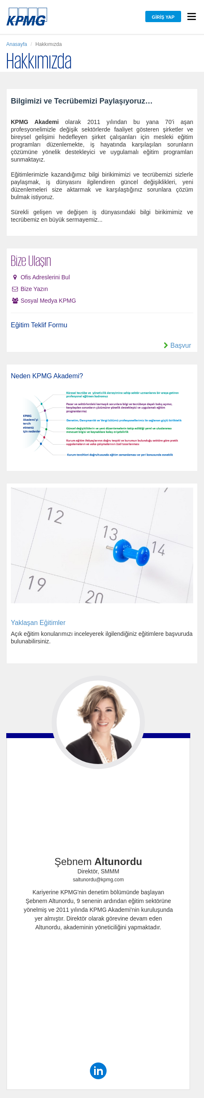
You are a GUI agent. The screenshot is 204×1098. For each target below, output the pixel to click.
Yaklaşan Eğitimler (38, 622)
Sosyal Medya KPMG (48, 300)
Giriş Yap (163, 17)
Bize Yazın (34, 289)
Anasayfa (16, 44)
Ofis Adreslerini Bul (45, 277)
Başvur (180, 345)
